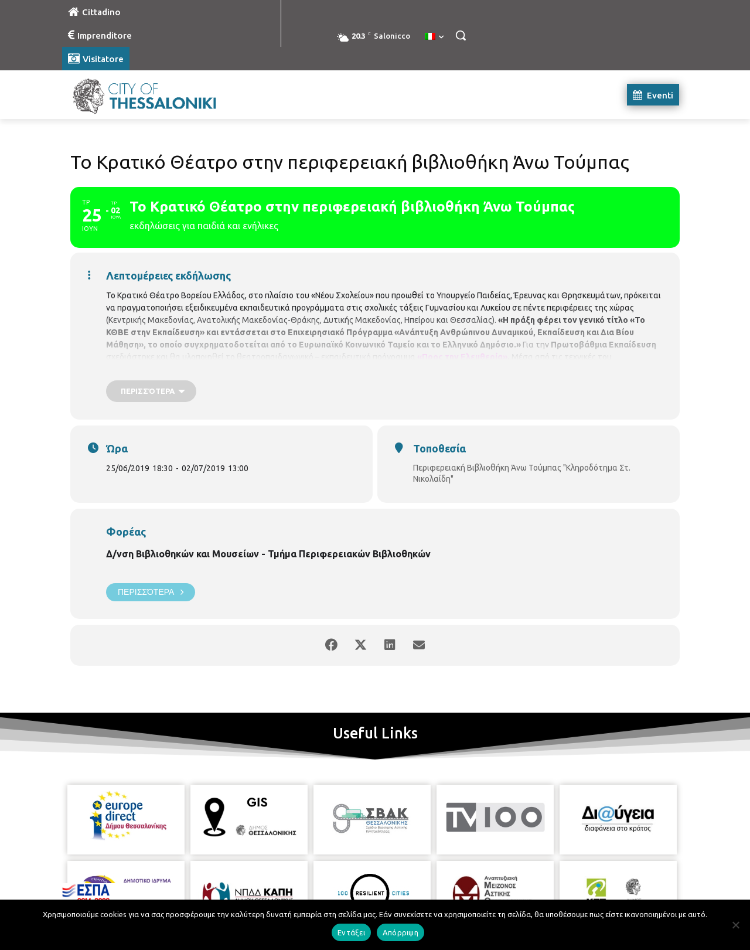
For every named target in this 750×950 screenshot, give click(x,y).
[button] (460, 35)
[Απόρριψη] (735, 925)
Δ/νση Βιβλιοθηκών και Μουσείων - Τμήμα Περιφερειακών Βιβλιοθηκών (268, 554)
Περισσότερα (150, 592)
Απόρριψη (400, 932)
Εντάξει (351, 932)
